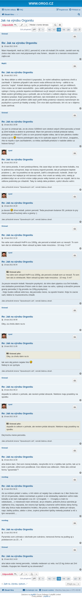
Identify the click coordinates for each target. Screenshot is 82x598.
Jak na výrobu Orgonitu (17, 20)
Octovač (5, 34)
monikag (5, 477)
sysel (10, 150)
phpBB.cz (46, 596)
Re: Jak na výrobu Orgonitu (19, 43)
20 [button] (68, 29)
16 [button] (49, 29)
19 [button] (63, 29)
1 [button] (42, 29)
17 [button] (54, 29)
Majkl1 (4, 63)
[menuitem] (20, 10)
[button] (34, 30)
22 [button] (75, 29)
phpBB (33, 594)
